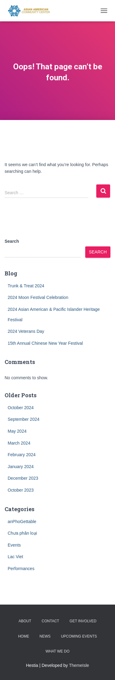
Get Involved (83, 621)
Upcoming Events (79, 636)
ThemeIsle (79, 665)
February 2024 (22, 454)
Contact (50, 621)
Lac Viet (15, 556)
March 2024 (19, 443)
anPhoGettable (22, 521)
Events (14, 545)
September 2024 (24, 419)
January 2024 (21, 466)
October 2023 (21, 490)
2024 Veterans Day (26, 331)
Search (12, 241)
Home (23, 636)
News (45, 636)
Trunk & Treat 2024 (26, 285)
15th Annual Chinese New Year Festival (45, 343)
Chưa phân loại (22, 533)
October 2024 (21, 407)
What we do (57, 651)
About (25, 621)
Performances (21, 568)
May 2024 (17, 431)
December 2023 (23, 478)
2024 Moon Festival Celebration (38, 297)
